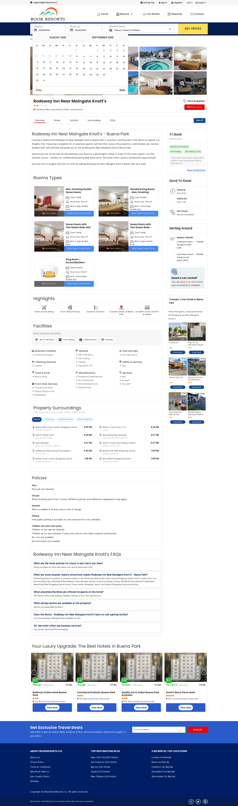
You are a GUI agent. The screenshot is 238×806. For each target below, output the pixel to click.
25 (50, 74)
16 (37, 68)
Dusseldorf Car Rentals (163, 772)
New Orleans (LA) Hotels (103, 776)
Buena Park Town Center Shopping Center (113, 578)
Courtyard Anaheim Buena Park (96, 692)
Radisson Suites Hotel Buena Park (49, 694)
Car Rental (151, 14)
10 (44, 62)
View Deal (177, 352)
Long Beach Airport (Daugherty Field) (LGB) (185, 245)
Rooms (57, 120)
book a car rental (188, 282)
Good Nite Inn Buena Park (175, 413)
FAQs (113, 120)
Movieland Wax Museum (63, 581)
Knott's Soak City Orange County (104, 581)
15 (77, 62)
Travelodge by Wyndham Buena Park (195, 413)
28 (70, 74)
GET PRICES (193, 29)
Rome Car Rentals (160, 762)
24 (44, 74)
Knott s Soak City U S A (145, 578)
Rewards (175, 14)
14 (70, 62)
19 (57, 68)
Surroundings (94, 120)
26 (57, 74)
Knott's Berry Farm (42, 581)
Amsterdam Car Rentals (163, 776)
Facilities (74, 120)
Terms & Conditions (40, 767)
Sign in (163, 3)
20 (63, 68)
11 (50, 62)
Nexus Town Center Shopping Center (83, 584)
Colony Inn (174, 343)
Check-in (38, 27)
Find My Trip (147, 3)
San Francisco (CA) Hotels (104, 762)
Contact (197, 14)
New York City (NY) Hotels (104, 757)
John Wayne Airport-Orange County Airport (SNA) (185, 257)
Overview (40, 120)
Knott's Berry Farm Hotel (180, 692)
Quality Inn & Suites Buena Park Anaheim (140, 694)
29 (77, 74)
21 (70, 68)
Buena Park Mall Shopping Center (49, 584)
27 (64, 74)
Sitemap (34, 781)
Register (176, 3)
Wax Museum (82, 581)
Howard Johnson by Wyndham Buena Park (195, 378)
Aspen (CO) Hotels (100, 772)
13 (64, 62)
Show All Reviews (196, 170)
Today (39, 90)
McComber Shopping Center (114, 584)
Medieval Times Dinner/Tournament (137, 581)
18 (50, 68)
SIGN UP (197, 729)
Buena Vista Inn (176, 377)
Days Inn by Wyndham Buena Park (195, 344)
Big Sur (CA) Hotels (100, 767)
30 (37, 80)
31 (44, 80)
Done (122, 90)
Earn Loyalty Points (40, 776)
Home (102, 14)
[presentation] (34, 672)
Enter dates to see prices (79, 213)
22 (77, 68)
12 (57, 62)
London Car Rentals (162, 757)
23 (37, 74)
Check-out (75, 27)
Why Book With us (39, 772)
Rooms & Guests (117, 26)
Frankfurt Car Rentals (162, 767)
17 (44, 68)
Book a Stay (194, 107)
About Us (35, 757)
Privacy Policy (37, 762)
